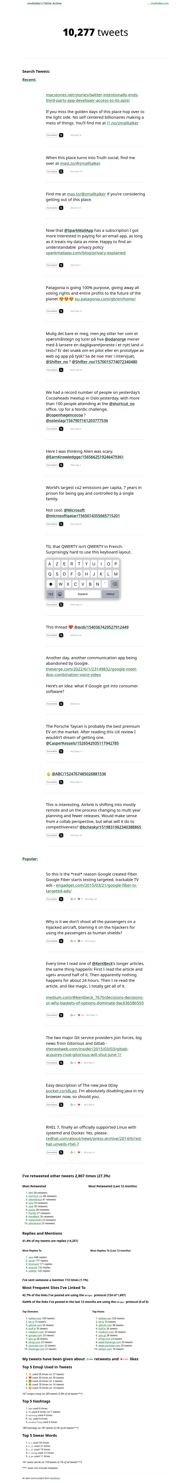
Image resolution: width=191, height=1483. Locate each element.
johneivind (35, 1223)
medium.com (36, 1332)
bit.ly (31, 1321)
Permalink (52, 135)
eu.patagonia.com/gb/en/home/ (105, 299)
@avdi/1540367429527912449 (101, 627)
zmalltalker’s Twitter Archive (42, 3)
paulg (32, 1209)
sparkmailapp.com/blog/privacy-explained (86, 252)
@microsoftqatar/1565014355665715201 (83, 515)
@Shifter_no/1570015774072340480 (104, 361)
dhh (31, 1192)
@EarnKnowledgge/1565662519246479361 (85, 456)
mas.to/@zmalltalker (86, 194)
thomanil (34, 1264)
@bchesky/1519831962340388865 (110, 827)
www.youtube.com (109, 1345)
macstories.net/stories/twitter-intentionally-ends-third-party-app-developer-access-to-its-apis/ (92, 97)
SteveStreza (35, 1199)
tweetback (55, 1478)
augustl (33, 1267)
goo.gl (32, 1338)
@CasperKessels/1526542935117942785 (82, 743)
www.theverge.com (109, 1342)
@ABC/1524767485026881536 (79, 773)
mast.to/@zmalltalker (80, 163)
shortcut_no (35, 1196)
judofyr (33, 1271)
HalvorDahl (35, 1220)
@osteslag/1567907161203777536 (77, 420)
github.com (35, 1325)
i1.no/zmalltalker (123, 123)
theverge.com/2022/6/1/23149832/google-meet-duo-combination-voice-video (91, 671)
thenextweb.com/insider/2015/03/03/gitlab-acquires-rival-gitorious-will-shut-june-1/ (87, 1051)
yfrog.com (34, 1342)
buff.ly (32, 1328)
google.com (35, 1335)
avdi (31, 1206)
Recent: (29, 79)
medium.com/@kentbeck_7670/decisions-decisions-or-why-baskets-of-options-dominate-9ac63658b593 (95, 1000)
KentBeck (34, 1216)
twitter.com (35, 1318)
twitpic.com (105, 1349)
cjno (31, 1203)
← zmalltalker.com (158, 3)
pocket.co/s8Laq (61, 1091)
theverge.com (36, 1349)
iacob (32, 1260)
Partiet (32, 1213)
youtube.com (36, 1345)
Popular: (30, 858)
